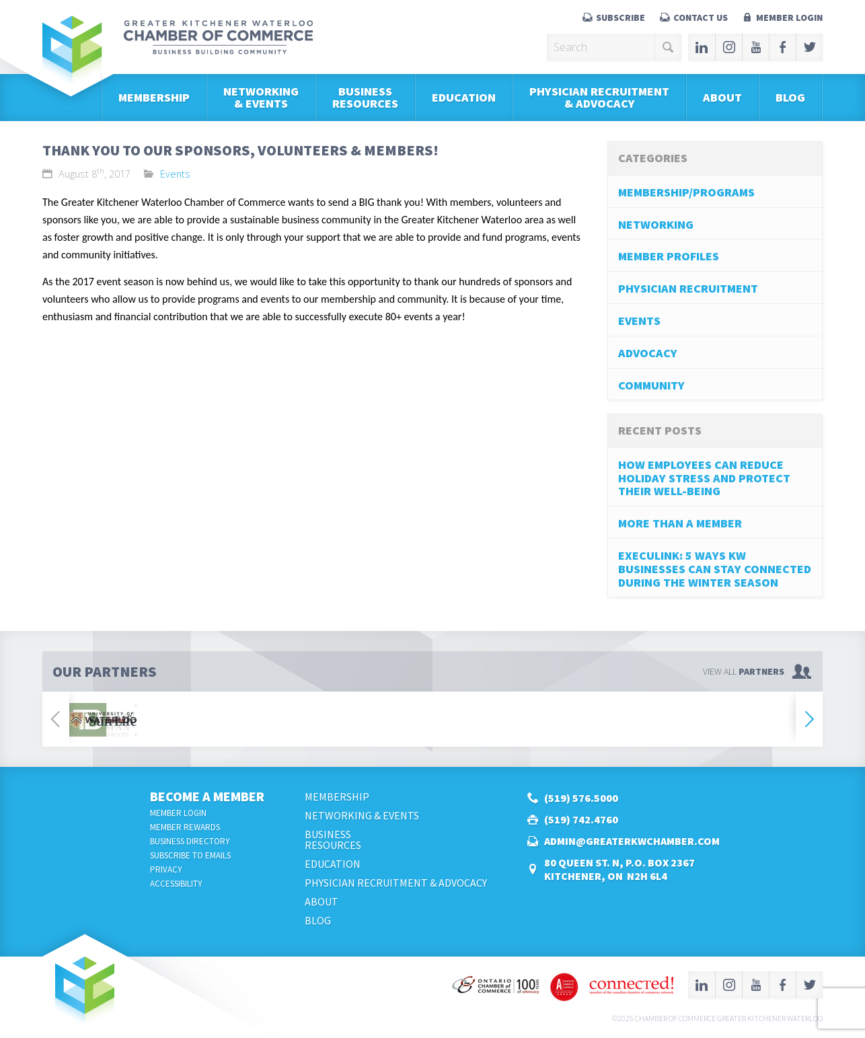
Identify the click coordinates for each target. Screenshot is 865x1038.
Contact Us (700, 17)
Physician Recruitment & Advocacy (599, 97)
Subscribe (620, 17)
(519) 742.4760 (581, 819)
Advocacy (647, 353)
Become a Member (207, 796)
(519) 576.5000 (581, 798)
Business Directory (190, 841)
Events (175, 174)
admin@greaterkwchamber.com (632, 841)
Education (464, 97)
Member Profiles (668, 256)
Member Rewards (185, 827)
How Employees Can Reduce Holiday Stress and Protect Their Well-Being (704, 478)
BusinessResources (365, 97)
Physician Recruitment (688, 288)
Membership (154, 97)
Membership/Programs (686, 192)
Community (651, 385)
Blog (790, 97)
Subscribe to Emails (190, 855)
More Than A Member (680, 523)
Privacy (166, 869)
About (722, 97)
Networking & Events (261, 97)
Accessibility (176, 883)
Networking (655, 224)
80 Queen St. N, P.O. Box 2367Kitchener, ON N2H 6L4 (619, 869)
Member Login (789, 17)
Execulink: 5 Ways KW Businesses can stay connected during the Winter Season (714, 569)
